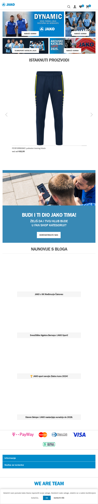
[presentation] (6, 115)
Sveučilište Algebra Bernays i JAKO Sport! (49, 335)
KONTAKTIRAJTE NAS (48, 235)
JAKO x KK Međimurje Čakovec (49, 294)
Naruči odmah (30, 33)
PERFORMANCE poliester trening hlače (29, 148)
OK (47, 498)
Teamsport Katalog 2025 (25, 50)
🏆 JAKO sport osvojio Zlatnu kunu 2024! (49, 376)
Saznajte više (59, 498)
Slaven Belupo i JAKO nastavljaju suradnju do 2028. (49, 417)
